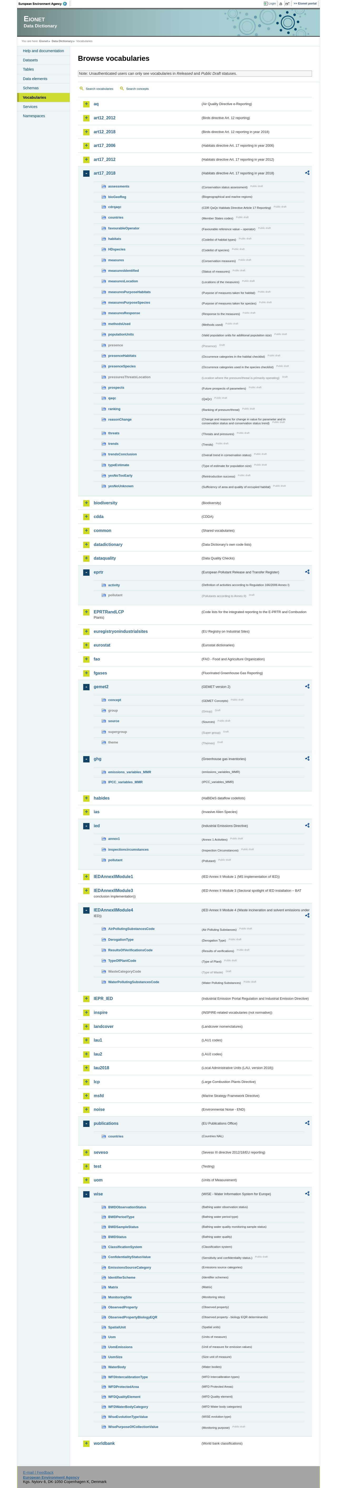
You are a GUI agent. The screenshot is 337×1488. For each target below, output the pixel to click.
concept (114, 700)
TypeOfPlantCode (122, 961)
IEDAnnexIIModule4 (113, 910)
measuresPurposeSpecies (129, 302)
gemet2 (101, 686)
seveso (101, 1152)
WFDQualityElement (124, 1397)
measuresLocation (123, 281)
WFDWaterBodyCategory (128, 1407)
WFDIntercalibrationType (128, 1377)
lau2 (98, 1054)
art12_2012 (105, 118)
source (113, 721)
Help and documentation (43, 51)
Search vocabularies (99, 88)
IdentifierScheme (121, 1277)
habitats (114, 239)
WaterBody (117, 1367)
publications (106, 1123)
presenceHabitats (122, 356)
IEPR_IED (103, 998)
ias (97, 812)
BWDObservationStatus (127, 1207)
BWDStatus (117, 1237)
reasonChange (120, 419)
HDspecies (116, 249)
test (97, 1166)
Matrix (113, 1287)
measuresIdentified (123, 271)
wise (98, 1194)
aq (96, 104)
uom (98, 1180)
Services (30, 107)
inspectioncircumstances (128, 849)
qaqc (112, 398)
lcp (97, 1082)
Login (272, 3)
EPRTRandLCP (109, 612)
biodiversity (105, 503)
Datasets (30, 60)
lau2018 (101, 1068)
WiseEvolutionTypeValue (128, 1417)
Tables (28, 69)
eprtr (98, 572)
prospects (116, 388)
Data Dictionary (62, 41)
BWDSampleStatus (123, 1227)
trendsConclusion (122, 454)
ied (97, 826)
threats (114, 433)
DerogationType (120, 940)
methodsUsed (119, 324)
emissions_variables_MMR (129, 772)
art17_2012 (105, 159)
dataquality (105, 558)
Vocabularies (34, 97)
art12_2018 (105, 132)
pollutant (115, 860)
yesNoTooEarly (120, 475)
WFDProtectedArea (123, 1387)
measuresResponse (124, 313)
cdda (98, 516)
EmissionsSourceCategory (129, 1267)
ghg (97, 759)
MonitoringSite (120, 1297)
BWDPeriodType (121, 1217)
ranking (114, 409)
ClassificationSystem (125, 1247)
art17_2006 (105, 145)
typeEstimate (118, 465)
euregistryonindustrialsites (121, 631)
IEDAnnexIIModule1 (113, 876)
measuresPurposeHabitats (129, 292)
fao (97, 659)
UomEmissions (120, 1347)
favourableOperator (124, 228)
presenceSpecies (122, 366)
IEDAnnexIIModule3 (113, 890)
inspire (100, 1012)
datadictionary (108, 544)
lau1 (98, 1040)
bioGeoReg (117, 197)
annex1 (114, 839)
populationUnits (121, 334)
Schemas (31, 88)
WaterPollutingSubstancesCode (133, 982)
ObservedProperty (123, 1307)
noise (99, 1109)
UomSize (115, 1357)
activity (114, 585)
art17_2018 (105, 173)
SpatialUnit (117, 1327)
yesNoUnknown (120, 486)
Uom (112, 1337)
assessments (118, 186)
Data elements (35, 79)
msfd (99, 1095)
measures (116, 260)
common (102, 530)
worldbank (104, 1443)
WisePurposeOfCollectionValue (133, 1427)
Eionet (43, 41)
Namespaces (34, 116)
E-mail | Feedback (38, 1472)
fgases (100, 673)
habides (102, 798)
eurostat (102, 645)
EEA (44, 3)
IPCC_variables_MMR (125, 782)
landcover (104, 1026)
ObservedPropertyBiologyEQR (132, 1317)
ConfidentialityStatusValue (129, 1257)
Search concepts (137, 88)
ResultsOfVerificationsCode (130, 950)
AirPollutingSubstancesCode (131, 929)
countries (115, 217)
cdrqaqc (114, 207)
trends (113, 444)
